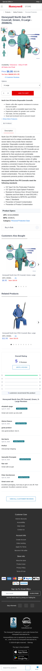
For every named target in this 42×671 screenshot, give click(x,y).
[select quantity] (6, 93)
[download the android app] (21, 657)
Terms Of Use (21, 571)
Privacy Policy (21, 568)
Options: (4, 81)
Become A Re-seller (21, 550)
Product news (21, 564)
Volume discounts (21, 519)
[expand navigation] (1, 6)
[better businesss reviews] (13, 623)
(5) (14, 278)
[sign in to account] (39, 6)
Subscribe (34, 593)
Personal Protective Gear (20, 221)
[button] (23, 43)
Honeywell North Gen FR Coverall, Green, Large (18, 275)
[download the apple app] (21, 651)
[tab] (9, 131)
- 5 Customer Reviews (10, 77)
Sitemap (30, 642)
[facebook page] (20, 605)
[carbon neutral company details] (26, 623)
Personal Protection (31, 12)
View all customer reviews (21, 499)
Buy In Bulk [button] (21, 227)
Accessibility (21, 522)
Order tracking (21, 543)
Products (7, 12)
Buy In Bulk (7, 123)
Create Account (21, 539)
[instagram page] (26, 605)
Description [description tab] (9, 131)
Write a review (21, 367)
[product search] (27, 668)
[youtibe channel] (32, 605)
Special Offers (7, 1)
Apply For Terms (21, 547)
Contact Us (21, 529)
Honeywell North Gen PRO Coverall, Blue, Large (18, 333)
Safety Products (18, 12)
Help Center (21, 526)
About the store (21, 560)
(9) (14, 336)
